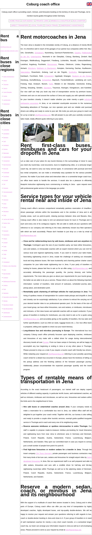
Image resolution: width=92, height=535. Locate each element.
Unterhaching (36, 57)
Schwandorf (48, 76)
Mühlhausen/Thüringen (9, 281)
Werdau (5, 301)
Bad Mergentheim (8, 308)
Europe (46, 342)
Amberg (5, 285)
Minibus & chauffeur (61, 21)
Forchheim (6, 176)
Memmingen (52, 64)
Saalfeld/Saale (7, 157)
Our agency (28, 21)
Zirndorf (5, 242)
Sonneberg (6, 133)
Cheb (4, 254)
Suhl (4, 141)
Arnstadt (5, 180)
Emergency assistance (72, 25)
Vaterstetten (25, 72)
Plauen (5, 238)
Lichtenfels (6, 129)
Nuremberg (6, 235)
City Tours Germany (43, 453)
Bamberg (5, 137)
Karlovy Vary (6, 223)
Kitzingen (5, 199)
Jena (4, 227)
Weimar (5, 207)
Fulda (4, 246)
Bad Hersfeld (6, 273)
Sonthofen (73, 72)
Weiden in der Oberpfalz (9, 266)
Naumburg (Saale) (8, 305)
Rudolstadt (6, 172)
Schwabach (6, 262)
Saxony (5, 88)
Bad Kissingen (7, 164)
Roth (4, 289)
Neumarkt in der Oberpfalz (10, 297)
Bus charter (79, 21)
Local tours (37, 25)
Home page (15, 21)
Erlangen (5, 188)
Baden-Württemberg (8, 76)
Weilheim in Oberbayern (46, 68)
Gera (4, 270)
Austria (5, 96)
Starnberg (47, 88)
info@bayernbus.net (5, 47)
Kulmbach (6, 145)
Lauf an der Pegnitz (8, 219)
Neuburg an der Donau (81, 76)
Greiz (4, 258)
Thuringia (5, 84)
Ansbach (5, 277)
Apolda (5, 250)
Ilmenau (5, 149)
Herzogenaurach (7, 192)
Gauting (78, 53)
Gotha (5, 196)
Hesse (5, 80)
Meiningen (6, 153)
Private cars (42, 21)
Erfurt (4, 203)
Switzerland (6, 104)
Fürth (4, 215)
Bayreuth (5, 168)
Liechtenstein (6, 100)
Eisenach (5, 231)
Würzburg (6, 211)
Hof (4, 184)
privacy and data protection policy (9, 51)
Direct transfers (19, 25)
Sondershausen (7, 316)
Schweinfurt (6, 161)
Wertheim (5, 293)
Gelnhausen (6, 312)
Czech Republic (7, 92)
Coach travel (51, 25)
